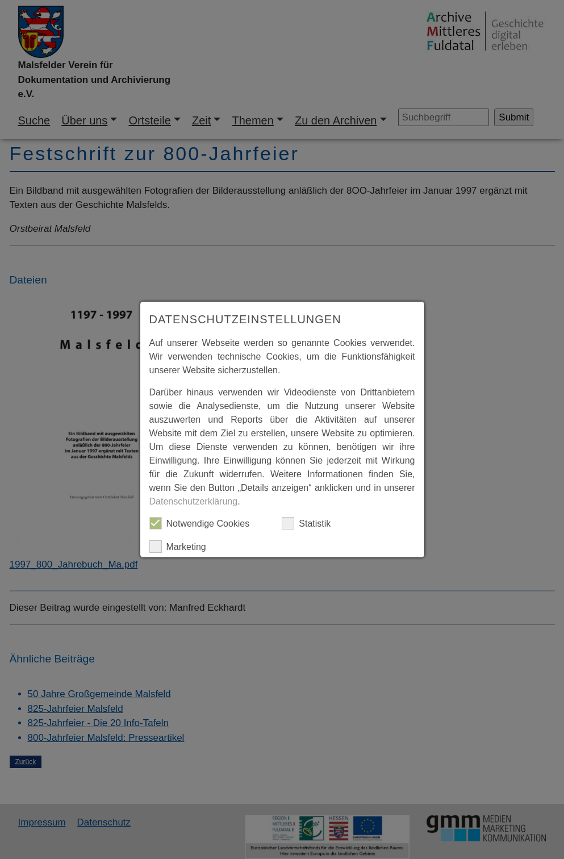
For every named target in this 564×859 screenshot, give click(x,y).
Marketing (177, 546)
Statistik (306, 523)
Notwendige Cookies (199, 523)
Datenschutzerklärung (193, 501)
